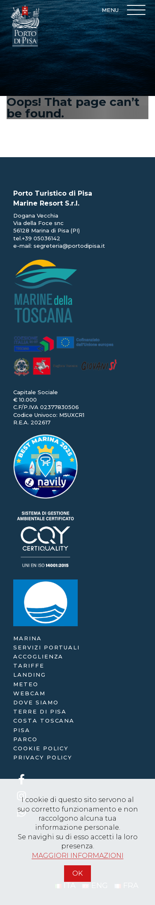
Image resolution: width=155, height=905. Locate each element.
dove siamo (36, 702)
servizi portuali (46, 647)
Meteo (25, 684)
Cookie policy (41, 748)
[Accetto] (77, 885)
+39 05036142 (41, 238)
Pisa (21, 730)
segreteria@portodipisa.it (69, 245)
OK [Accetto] (77, 873)
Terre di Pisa (40, 711)
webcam (29, 693)
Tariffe (28, 665)
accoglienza (38, 656)
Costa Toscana (43, 720)
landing (29, 674)
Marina (27, 638)
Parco (25, 739)
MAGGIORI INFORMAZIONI (78, 856)
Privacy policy (42, 757)
